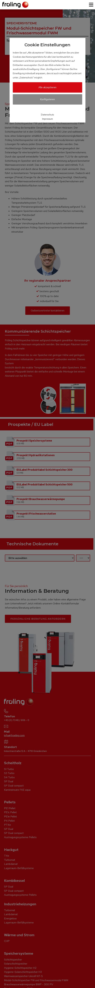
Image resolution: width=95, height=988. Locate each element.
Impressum (47, 118)
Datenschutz (47, 114)
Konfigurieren (47, 99)
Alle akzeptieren (47, 87)
